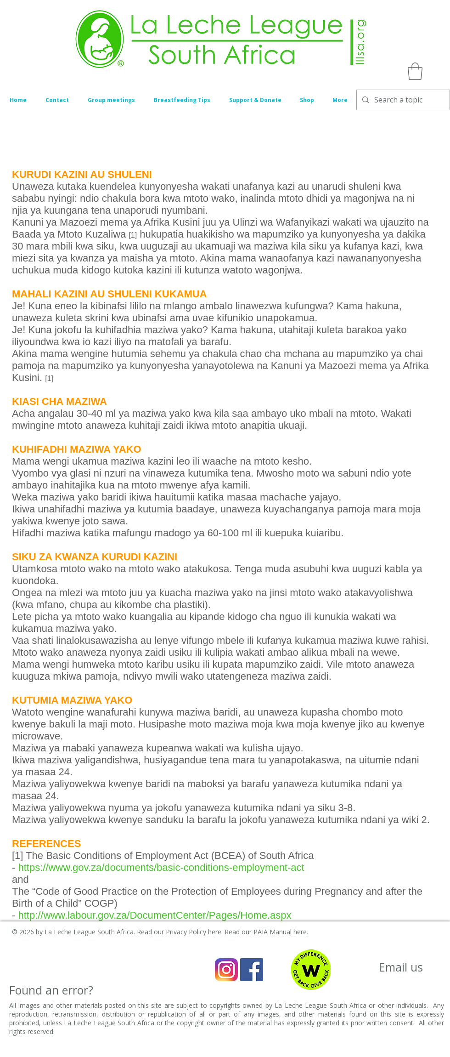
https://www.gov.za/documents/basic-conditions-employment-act (161, 867)
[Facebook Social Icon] (251, 969)
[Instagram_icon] (226, 969)
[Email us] (400, 967)
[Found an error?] (51, 990)
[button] (415, 71)
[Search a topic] (402, 100)
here (214, 931)
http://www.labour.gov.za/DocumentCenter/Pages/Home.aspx (156, 915)
